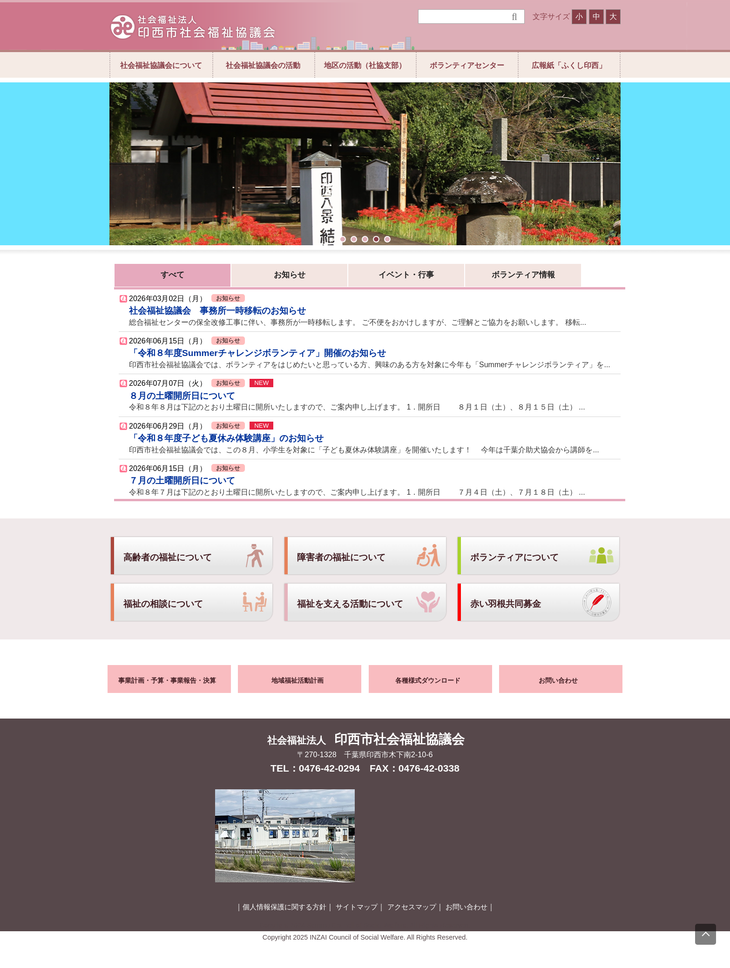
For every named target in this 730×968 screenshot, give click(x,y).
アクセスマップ (411, 908)
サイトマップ (357, 908)
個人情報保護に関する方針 (284, 908)
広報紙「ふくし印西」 (569, 65)
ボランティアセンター (467, 65)
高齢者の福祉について (167, 558)
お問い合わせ (558, 681)
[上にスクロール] (705, 934)
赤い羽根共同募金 (505, 604)
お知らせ (254, 275)
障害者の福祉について (341, 558)
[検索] (465, 16)
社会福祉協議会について (161, 65)
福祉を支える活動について (350, 604)
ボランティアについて (514, 558)
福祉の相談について (163, 604)
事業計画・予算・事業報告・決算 (167, 681)
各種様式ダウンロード (427, 681)
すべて (161, 275)
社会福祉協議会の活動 (263, 65)
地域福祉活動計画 (297, 681)
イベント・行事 (348, 275)
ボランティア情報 (441, 275)
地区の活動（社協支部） (365, 65)
